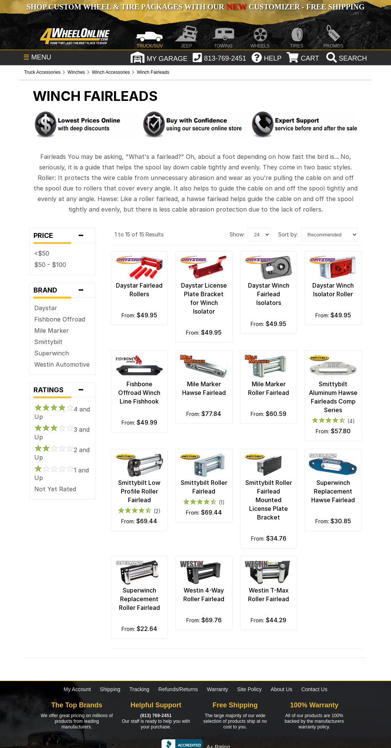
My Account (77, 689)
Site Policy (249, 689)
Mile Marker (51, 330)
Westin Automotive (62, 364)
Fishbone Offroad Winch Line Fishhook (139, 392)
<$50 (41, 253)
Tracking (139, 689)
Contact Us (314, 689)
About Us (281, 689)
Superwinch (51, 353)
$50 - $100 (50, 264)
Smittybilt (48, 342)
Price (62, 235)
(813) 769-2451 (156, 715)
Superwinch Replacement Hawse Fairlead (333, 491)
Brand (62, 290)
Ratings (62, 390)
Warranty (217, 689)
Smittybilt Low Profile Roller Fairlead (139, 491)
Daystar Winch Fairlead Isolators (268, 294)
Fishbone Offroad (59, 319)
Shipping (110, 689)
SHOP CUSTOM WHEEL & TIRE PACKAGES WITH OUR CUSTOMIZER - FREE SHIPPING (195, 7)
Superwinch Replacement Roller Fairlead (139, 599)
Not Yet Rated (55, 489)
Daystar (45, 308)
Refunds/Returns (178, 689)
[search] (345, 58)
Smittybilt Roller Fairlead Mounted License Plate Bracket (268, 500)
